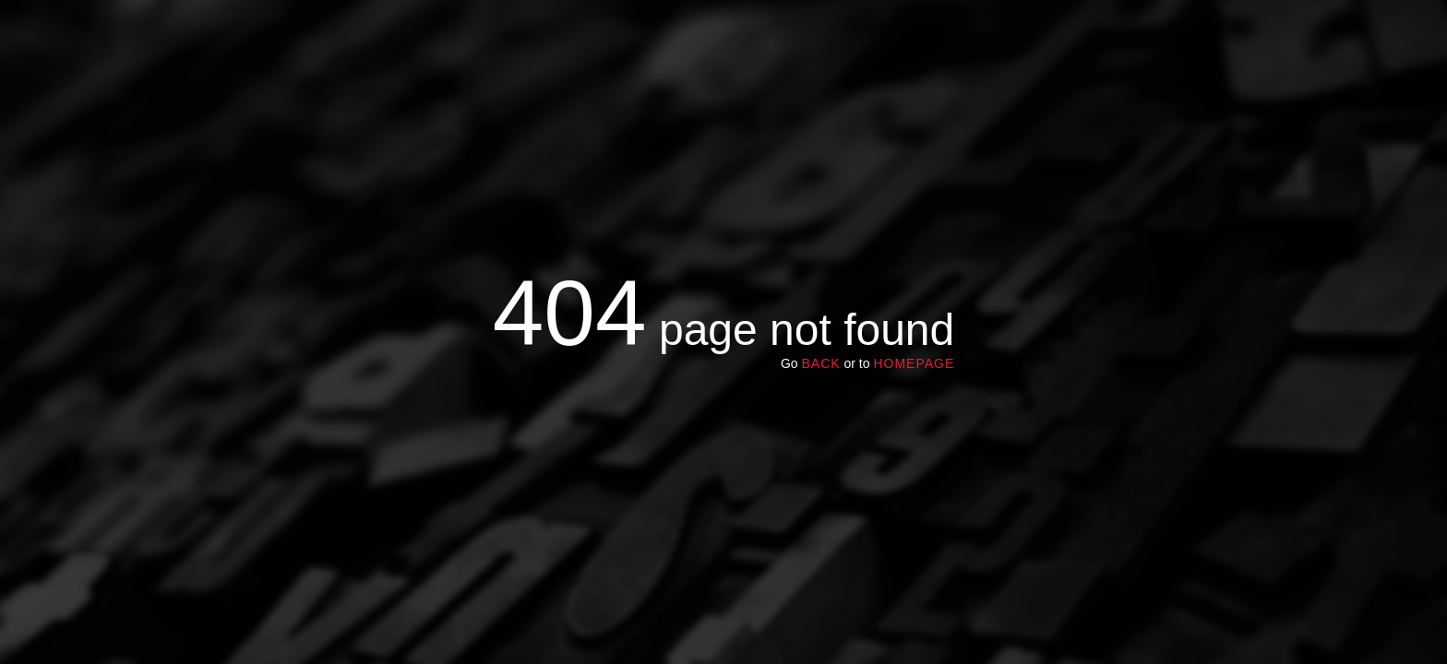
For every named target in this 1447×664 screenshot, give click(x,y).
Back (820, 363)
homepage (913, 363)
